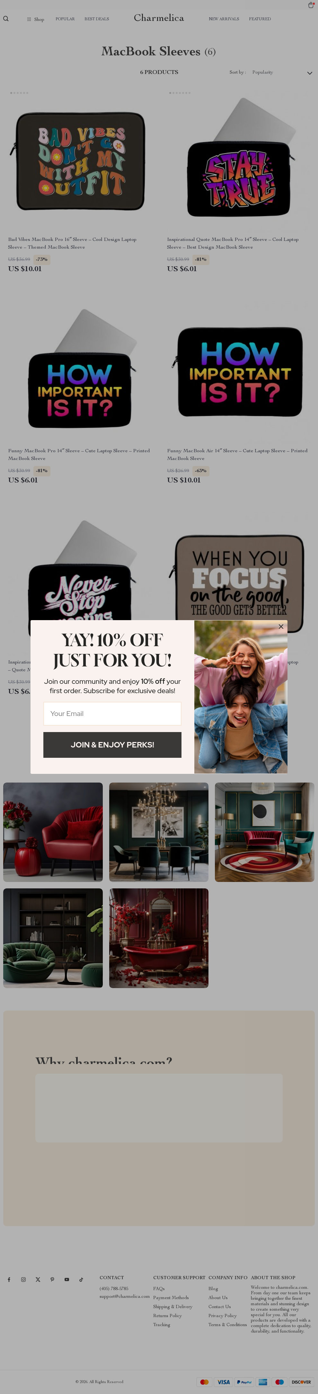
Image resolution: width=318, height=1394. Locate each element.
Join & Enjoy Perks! (112, 745)
